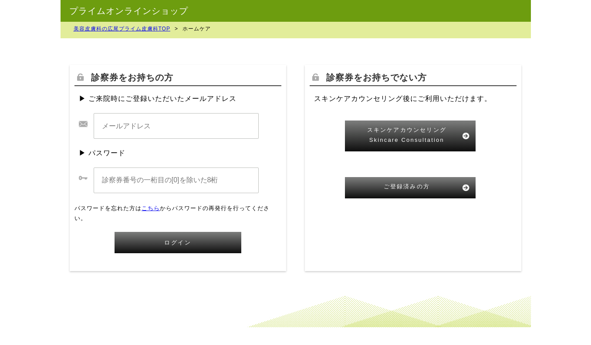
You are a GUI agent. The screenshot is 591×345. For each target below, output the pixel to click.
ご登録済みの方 (407, 186)
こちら (151, 208)
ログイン (177, 242)
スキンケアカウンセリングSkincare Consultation (406, 135)
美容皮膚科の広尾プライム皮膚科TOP (122, 29)
